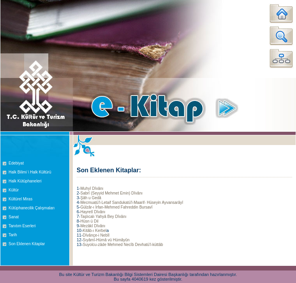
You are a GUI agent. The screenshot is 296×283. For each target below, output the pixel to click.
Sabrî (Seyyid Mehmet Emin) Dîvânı (111, 193)
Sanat (14, 217)
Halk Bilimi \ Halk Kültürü (30, 172)
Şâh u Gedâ (90, 198)
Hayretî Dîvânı (92, 212)
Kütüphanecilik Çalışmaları (32, 208)
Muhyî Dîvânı (91, 188)
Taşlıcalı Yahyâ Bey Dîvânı (103, 216)
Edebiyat (16, 163)
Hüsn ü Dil (89, 221)
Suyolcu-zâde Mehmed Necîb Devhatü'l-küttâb (123, 244)
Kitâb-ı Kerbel (95, 230)
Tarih (13, 235)
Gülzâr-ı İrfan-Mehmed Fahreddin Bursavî (116, 207)
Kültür (14, 190)
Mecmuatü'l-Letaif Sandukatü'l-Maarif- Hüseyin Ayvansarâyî (131, 202)
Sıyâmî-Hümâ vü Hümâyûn (106, 240)
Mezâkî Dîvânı (92, 226)
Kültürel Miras (20, 199)
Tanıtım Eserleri (22, 226)
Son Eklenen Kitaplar (27, 244)
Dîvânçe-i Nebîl (96, 235)
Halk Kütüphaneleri (25, 181)
